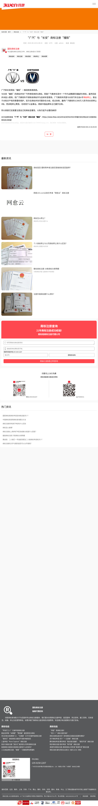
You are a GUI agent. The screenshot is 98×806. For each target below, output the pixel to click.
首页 (9, 32)
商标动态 (16, 32)
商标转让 (87, 97)
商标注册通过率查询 (49, 361)
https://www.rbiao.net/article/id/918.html (58, 117)
